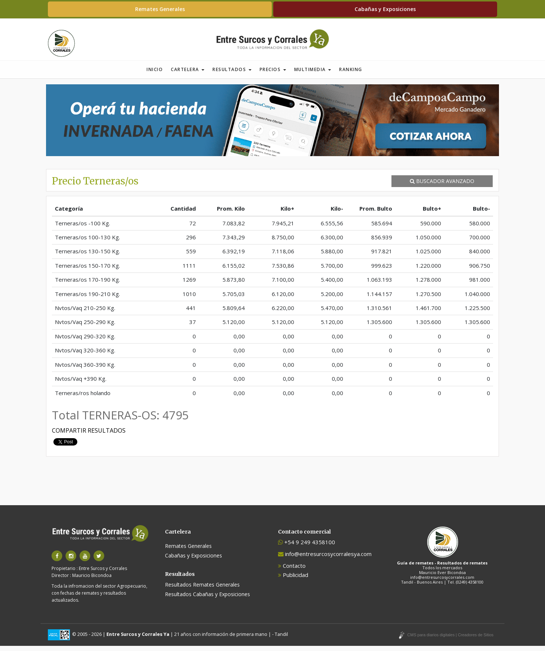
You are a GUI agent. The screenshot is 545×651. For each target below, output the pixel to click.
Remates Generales (160, 9)
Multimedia (312, 74)
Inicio (155, 74)
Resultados (232, 74)
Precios (273, 74)
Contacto (292, 570)
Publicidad (293, 580)
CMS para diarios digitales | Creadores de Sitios (450, 640)
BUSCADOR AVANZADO (442, 186)
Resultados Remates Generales (202, 589)
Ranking (350, 74)
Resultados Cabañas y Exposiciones (207, 599)
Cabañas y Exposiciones (385, 9)
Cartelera (187, 74)
